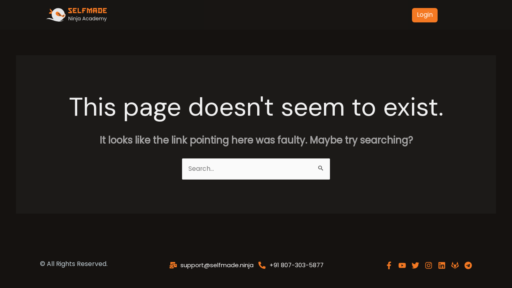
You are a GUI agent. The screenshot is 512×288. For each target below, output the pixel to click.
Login (425, 14)
